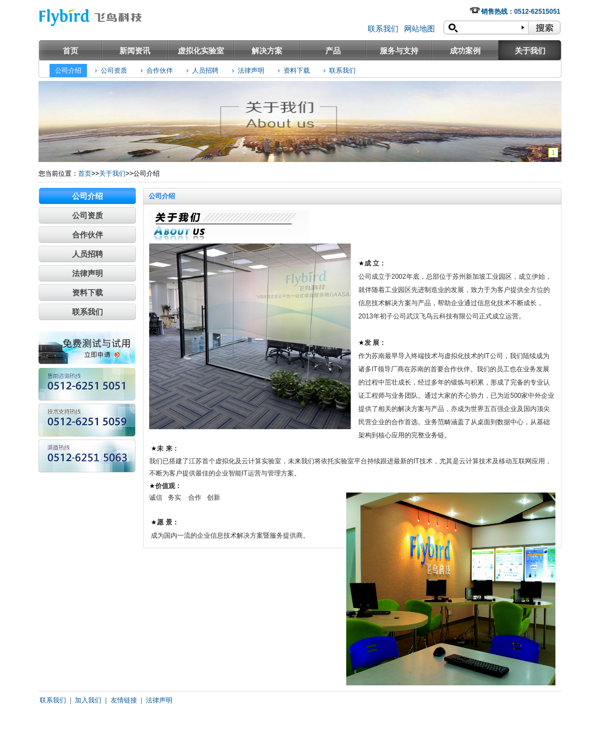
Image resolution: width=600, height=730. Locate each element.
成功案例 (465, 50)
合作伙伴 (159, 70)
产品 (333, 50)
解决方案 (267, 50)
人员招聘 (205, 70)
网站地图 (419, 28)
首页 (70, 50)
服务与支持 (399, 50)
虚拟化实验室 (201, 50)
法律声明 (251, 70)
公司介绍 (68, 70)
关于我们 (530, 50)
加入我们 (88, 700)
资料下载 (296, 70)
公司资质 (114, 70)
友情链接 (124, 700)
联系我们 (383, 28)
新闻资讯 (134, 50)
